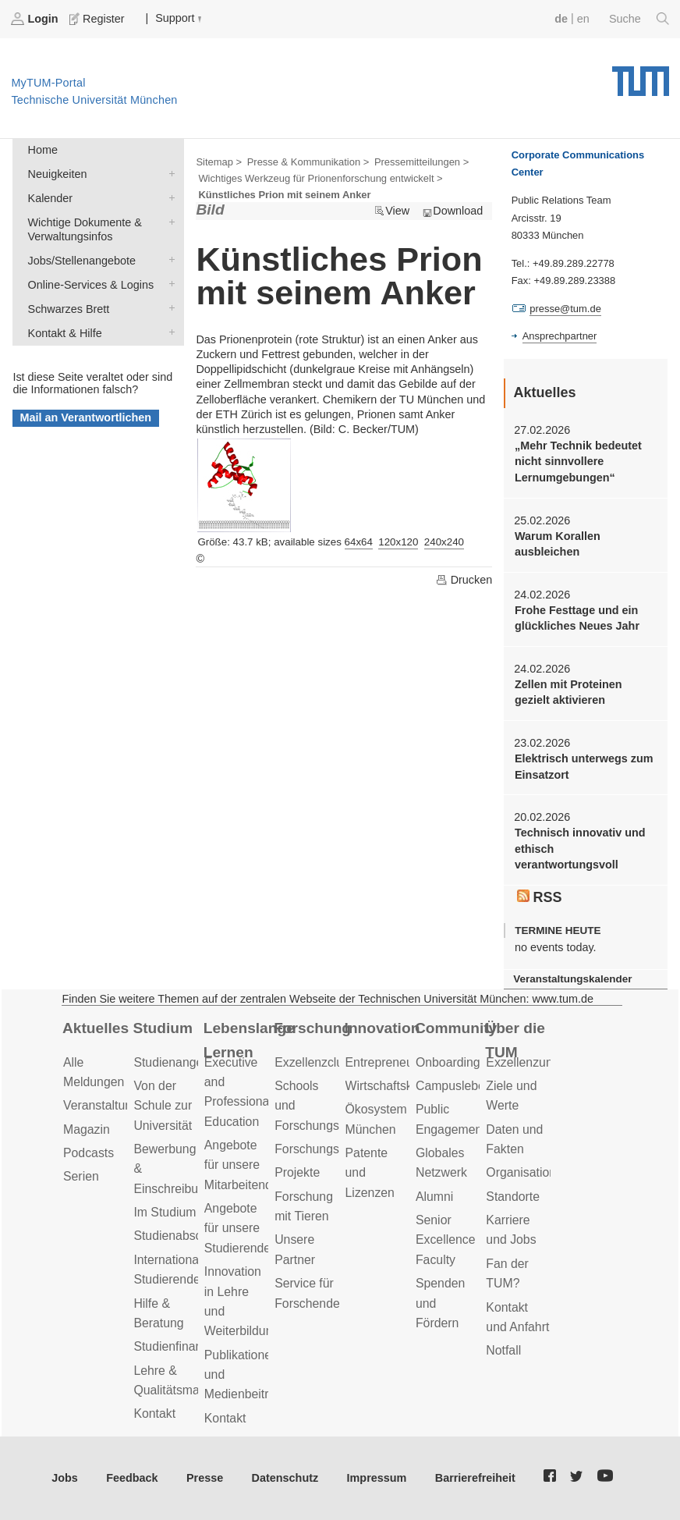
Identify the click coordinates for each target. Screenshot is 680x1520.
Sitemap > (219, 162)
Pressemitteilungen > (421, 162)
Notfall (503, 1350)
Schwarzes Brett (168, 307)
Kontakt (154, 1413)
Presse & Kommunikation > (308, 162)
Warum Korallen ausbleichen (557, 544)
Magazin (86, 1129)
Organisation (521, 1172)
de (561, 18)
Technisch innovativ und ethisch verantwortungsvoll (580, 848)
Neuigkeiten (168, 172)
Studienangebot (176, 1062)
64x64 (359, 542)
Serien (81, 1176)
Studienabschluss (181, 1235)
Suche (639, 18)
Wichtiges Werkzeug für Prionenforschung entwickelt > (320, 178)
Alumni (434, 1196)
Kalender (168, 197)
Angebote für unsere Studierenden (241, 1228)
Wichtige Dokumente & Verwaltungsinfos (168, 221)
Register (98, 18)
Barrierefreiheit (475, 1478)
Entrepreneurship (392, 1062)
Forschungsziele (319, 1149)
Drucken (464, 580)
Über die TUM (515, 1040)
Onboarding (448, 1062)
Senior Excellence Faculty (446, 1239)
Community (456, 1028)
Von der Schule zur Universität (162, 1105)
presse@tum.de (565, 308)
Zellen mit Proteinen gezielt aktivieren (568, 692)
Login (36, 18)
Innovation (382, 1028)
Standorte (513, 1196)
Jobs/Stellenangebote (168, 259)
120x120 (398, 542)
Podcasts (88, 1153)
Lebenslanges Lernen (248, 1040)
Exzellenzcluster (318, 1062)
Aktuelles (95, 1028)
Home (43, 150)
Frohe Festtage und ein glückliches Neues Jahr (577, 618)
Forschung (312, 1028)
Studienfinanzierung (188, 1346)
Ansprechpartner (559, 336)
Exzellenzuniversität (540, 1062)
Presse (204, 1478)
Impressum (377, 1478)
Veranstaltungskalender (572, 979)
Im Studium (164, 1212)
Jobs (64, 1478)
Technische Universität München (640, 75)
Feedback (132, 1478)
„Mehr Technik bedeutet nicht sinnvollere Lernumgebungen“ (578, 461)
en (583, 18)
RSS (539, 897)
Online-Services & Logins (168, 283)
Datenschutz (285, 1478)
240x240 (444, 542)
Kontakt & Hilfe (168, 332)
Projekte (297, 1172)
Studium (163, 1028)
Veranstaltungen (107, 1105)
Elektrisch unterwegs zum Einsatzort (584, 766)
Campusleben (454, 1085)
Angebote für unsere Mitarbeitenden (245, 1164)
